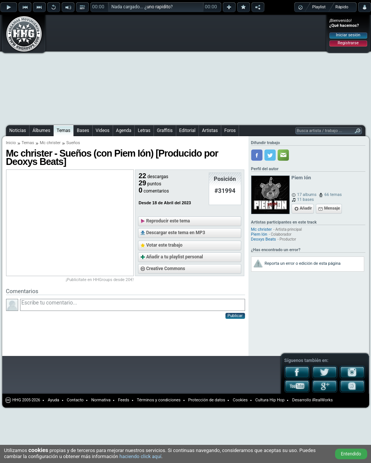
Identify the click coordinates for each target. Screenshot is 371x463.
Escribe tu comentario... (132, 305)
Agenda (124, 130)
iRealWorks (322, 400)
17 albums (307, 194)
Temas (63, 130)
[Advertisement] (157, 69)
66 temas (333, 194)
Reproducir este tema (168, 221)
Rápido (341, 7)
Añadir (306, 208)
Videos (103, 130)
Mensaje (332, 208)
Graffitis (165, 130)
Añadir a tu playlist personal (174, 256)
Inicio (11, 142)
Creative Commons (165, 268)
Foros (230, 130)
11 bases (305, 199)
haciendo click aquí (140, 456)
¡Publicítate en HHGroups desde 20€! (100, 279)
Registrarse (348, 42)
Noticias (17, 130)
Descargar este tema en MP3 (175, 232)
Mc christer (50, 142)
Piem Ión (301, 177)
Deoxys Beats (263, 239)
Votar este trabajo (164, 245)
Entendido (351, 454)
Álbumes (41, 130)
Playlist (319, 7)
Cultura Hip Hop (270, 400)
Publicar (235, 315)
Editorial (187, 130)
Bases (83, 130)
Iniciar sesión (348, 35)
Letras (144, 130)
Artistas (210, 130)
